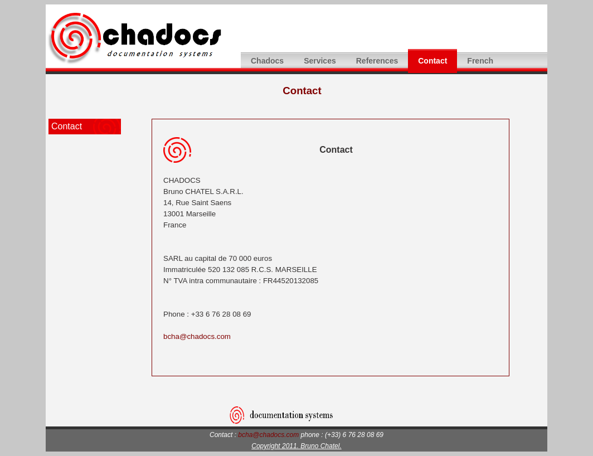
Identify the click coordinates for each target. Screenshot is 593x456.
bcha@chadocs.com (197, 336)
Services (320, 60)
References (377, 60)
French (480, 60)
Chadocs (267, 60)
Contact (432, 60)
